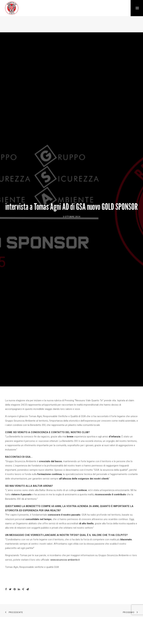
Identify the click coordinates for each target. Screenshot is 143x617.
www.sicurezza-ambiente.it (65, 557)
